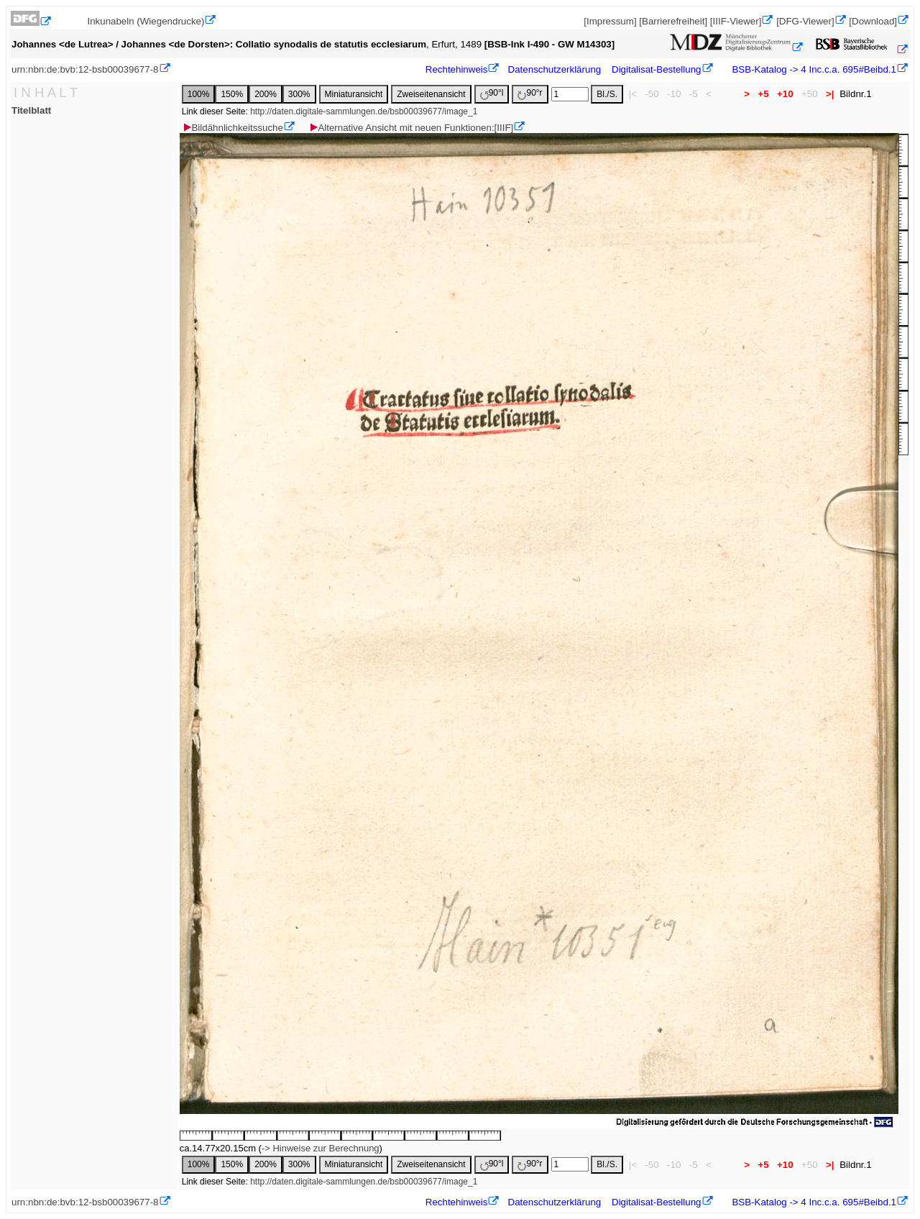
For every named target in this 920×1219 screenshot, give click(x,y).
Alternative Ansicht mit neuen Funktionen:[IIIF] (410, 127)
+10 (785, 93)
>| (830, 93)
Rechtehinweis (457, 69)
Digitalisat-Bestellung (656, 69)
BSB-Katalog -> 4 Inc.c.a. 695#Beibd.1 (813, 69)
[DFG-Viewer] (805, 21)
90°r (530, 94)
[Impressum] (610, 21)
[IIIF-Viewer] (736, 21)
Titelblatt (31, 110)
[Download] (873, 21)
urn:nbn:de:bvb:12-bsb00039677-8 (85, 69)
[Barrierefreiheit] (673, 21)
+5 (763, 93)
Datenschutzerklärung (555, 69)
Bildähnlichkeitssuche (232, 127)
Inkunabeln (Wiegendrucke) (145, 21)
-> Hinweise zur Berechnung (321, 1148)
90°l (492, 94)
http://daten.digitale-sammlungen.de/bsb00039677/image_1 (363, 111)
